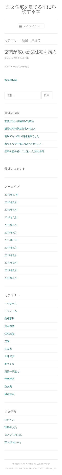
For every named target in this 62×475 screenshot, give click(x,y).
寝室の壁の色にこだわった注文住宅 (24, 151)
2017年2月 (10, 270)
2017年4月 (10, 255)
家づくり (9, 364)
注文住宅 (9, 378)
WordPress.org (12, 442)
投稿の (10, 427)
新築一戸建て (23, 66)
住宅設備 (9, 333)
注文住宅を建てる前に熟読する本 (31, 9)
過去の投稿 (10, 80)
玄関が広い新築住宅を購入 (30, 52)
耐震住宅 (9, 394)
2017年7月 (10, 232)
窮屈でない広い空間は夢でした (21, 136)
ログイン (9, 419)
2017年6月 (10, 240)
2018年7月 (10, 209)
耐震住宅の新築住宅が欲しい (20, 128)
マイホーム (10, 303)
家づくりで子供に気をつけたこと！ (24, 143)
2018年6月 (10, 217)
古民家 (8, 348)
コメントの (13, 434)
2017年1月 (10, 278)
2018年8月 (10, 202)
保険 (6, 341)
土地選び (9, 356)
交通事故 (9, 318)
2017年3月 (10, 262)
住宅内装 (9, 326)
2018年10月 (11, 194)
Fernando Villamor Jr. (42, 468)
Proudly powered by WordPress (31, 464)
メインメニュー (33, 26)
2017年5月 (10, 247)
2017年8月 (10, 224)
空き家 (8, 386)
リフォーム (10, 310)
